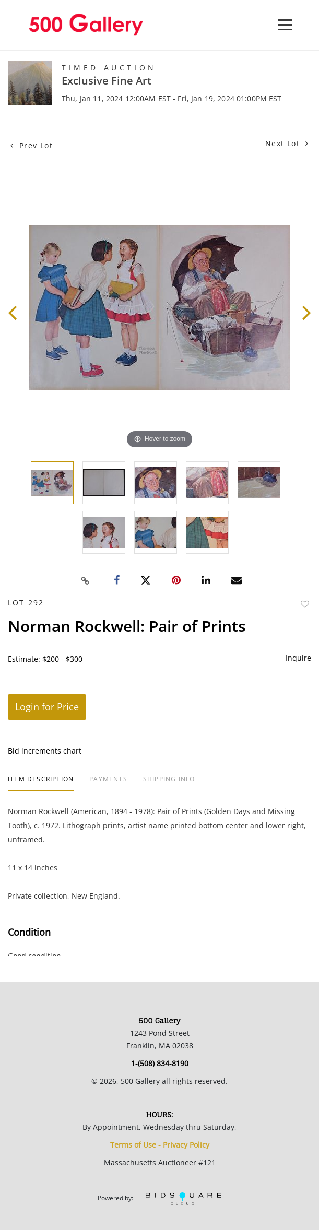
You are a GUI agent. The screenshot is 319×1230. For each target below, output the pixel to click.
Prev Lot (31, 145)
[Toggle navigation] (285, 25)
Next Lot (287, 143)
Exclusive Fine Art (106, 81)
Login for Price (47, 706)
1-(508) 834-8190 (159, 1063)
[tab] (41, 783)
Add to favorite (305, 604)
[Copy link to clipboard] (85, 581)
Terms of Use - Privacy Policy (159, 1145)
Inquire (298, 658)
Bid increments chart (44, 751)
